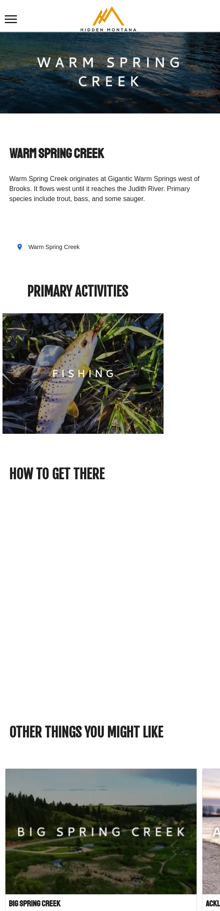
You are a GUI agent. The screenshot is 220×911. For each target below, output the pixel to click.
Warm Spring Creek (53, 247)
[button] (11, 19)
